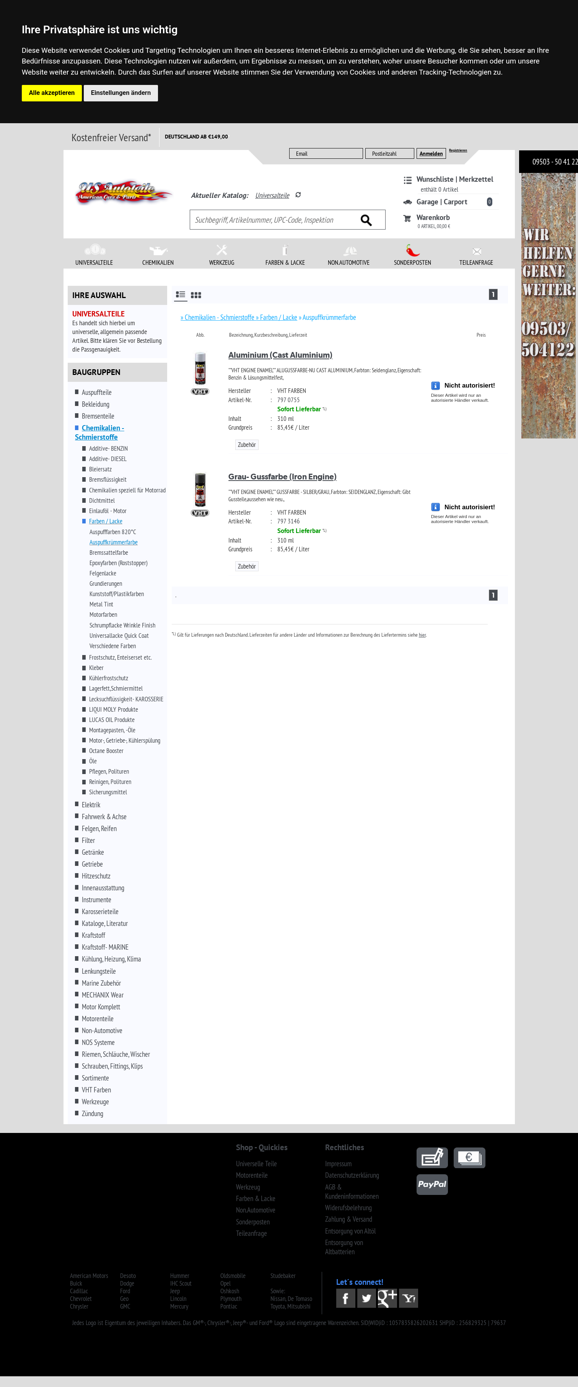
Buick (76, 1283)
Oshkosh (229, 1291)
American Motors (89, 1275)
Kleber (96, 667)
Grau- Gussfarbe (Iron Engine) (282, 476)
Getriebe (92, 864)
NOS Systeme (98, 1042)
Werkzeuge (95, 1101)
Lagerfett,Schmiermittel (116, 688)
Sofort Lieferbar (299, 409)
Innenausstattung (103, 887)
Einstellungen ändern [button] (121, 92)
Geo (124, 1298)
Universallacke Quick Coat (119, 635)
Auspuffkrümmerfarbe (114, 542)
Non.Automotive (255, 1209)
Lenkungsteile (99, 971)
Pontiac (228, 1306)
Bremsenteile (98, 416)
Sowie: (277, 1291)
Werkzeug (248, 1186)
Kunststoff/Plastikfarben (117, 594)
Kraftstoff (93, 935)
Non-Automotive (102, 1030)
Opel (225, 1283)
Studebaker (283, 1275)
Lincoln (178, 1298)
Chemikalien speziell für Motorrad (127, 490)
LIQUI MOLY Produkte (113, 709)
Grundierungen (106, 583)
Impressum (338, 1163)
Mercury (179, 1306)
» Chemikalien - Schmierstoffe (218, 317)
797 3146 (288, 521)
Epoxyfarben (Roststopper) (119, 563)
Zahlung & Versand (348, 1219)
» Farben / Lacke (276, 317)
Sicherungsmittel (108, 792)
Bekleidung (95, 404)
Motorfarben (103, 614)
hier (422, 634)
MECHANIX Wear (103, 994)
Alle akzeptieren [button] (52, 92)
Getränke (93, 852)
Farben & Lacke (255, 1198)
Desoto (128, 1275)
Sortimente (95, 1077)
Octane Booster (106, 751)
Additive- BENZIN (108, 448)
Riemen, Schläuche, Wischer (116, 1054)
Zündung (92, 1113)
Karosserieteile (100, 911)
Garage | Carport (442, 201)
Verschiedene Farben (113, 646)
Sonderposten (253, 1221)
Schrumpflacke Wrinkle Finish (122, 625)
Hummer (179, 1275)
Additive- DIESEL (108, 459)
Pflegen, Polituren (109, 771)
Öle (93, 761)
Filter (88, 840)
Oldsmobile (233, 1275)
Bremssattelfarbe (109, 552)
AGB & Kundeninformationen (352, 1191)
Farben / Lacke (105, 521)
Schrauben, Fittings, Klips (112, 1066)
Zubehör (247, 444)
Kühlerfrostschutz (108, 678)
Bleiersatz (100, 469)
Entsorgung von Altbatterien (344, 1247)
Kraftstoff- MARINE (105, 947)
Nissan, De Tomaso (291, 1298)
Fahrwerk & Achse (104, 816)
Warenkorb (433, 217)
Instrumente (96, 899)
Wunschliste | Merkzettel (455, 179)
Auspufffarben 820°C (113, 532)
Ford (125, 1291)
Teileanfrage (251, 1233)
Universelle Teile (256, 1163)
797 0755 (288, 400)
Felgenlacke (103, 573)
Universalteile (272, 195)
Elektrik (91, 804)
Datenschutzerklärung (352, 1175)
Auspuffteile (97, 392)
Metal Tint (101, 604)
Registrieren (458, 150)
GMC (125, 1306)
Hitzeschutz (96, 875)
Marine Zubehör (101, 983)
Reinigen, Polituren (110, 782)
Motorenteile (98, 1018)
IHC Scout (181, 1283)
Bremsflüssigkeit (108, 479)
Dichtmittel (102, 500)
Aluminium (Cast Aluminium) (280, 355)
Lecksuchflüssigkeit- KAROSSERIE (126, 699)
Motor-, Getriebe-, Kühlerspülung (124, 740)
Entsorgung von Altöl (350, 1230)
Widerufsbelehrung (348, 1207)
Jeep (175, 1291)
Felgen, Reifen (99, 828)
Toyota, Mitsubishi (290, 1306)
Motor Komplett (101, 1006)
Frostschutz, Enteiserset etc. (120, 657)
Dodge (127, 1283)
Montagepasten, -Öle (112, 730)
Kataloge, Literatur (105, 923)
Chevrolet (81, 1298)
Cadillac (79, 1291)
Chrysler (79, 1306)
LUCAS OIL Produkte (112, 720)
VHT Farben (96, 1089)
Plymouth (230, 1298)
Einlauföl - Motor (108, 511)
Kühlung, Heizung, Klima (111, 958)
